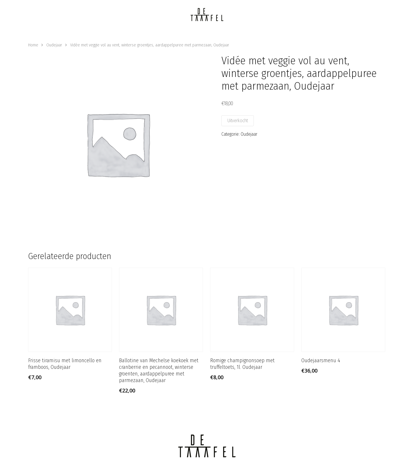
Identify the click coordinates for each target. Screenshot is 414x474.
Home (33, 45)
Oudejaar (54, 45)
